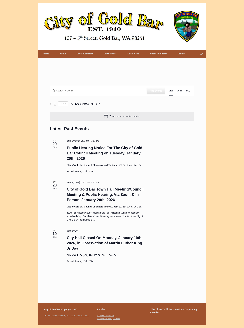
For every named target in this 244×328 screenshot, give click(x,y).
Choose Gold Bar (158, 54)
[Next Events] (55, 103)
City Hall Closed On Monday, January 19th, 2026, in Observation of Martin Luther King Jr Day (104, 243)
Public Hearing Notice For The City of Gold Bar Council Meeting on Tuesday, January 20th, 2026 (104, 153)
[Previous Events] (51, 103)
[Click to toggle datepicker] (85, 104)
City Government (85, 54)
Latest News (133, 54)
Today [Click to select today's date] (63, 104)
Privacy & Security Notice (108, 318)
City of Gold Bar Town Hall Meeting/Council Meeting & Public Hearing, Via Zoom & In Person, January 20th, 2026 (105, 194)
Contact (181, 54)
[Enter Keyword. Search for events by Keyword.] (98, 91)
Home (46, 54)
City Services (110, 54)
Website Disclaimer (105, 315)
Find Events (156, 90)
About (63, 54)
